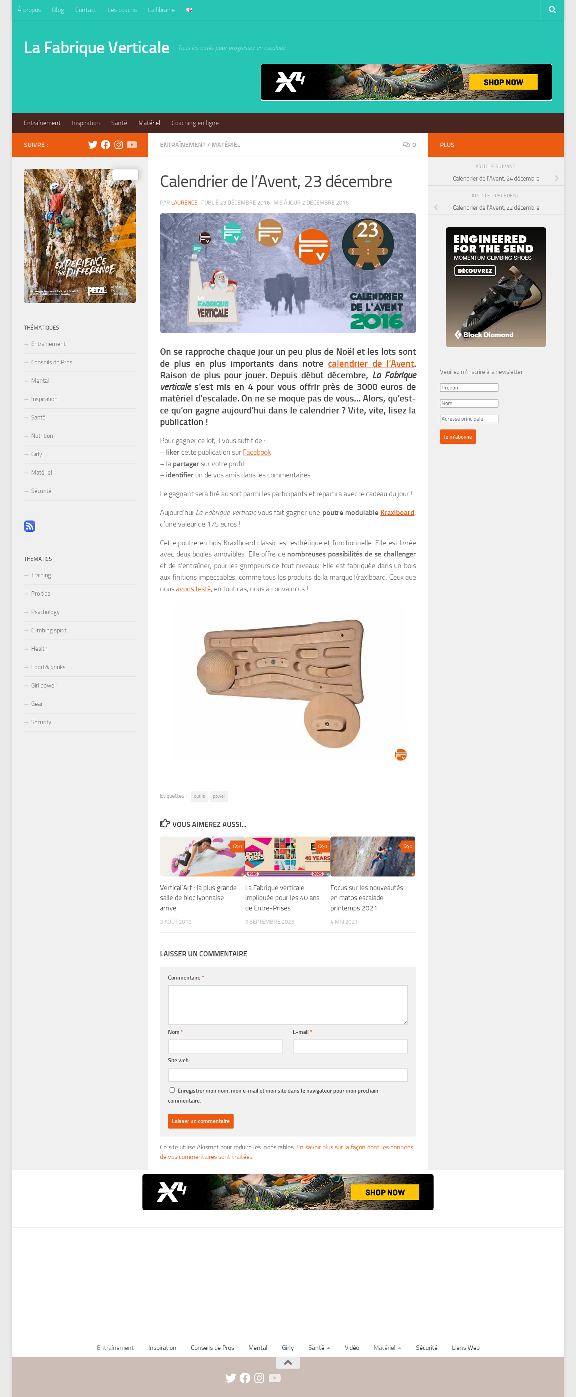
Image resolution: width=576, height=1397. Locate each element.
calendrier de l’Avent (371, 363)
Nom (175, 1032)
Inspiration (86, 123)
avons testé (193, 588)
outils (199, 796)
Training (41, 575)
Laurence (184, 202)
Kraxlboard (397, 512)
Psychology (45, 612)
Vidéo (352, 1347)
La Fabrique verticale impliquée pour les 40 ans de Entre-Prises (282, 898)
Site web (178, 1060)
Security (41, 722)
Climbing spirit (48, 630)
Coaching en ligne (195, 123)
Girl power (43, 685)
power (219, 796)
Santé (119, 123)
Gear (37, 703)
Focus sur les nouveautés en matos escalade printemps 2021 (366, 898)
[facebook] (105, 144)
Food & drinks (48, 667)
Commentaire (186, 977)
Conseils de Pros (51, 362)
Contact (85, 10)
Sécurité (41, 491)
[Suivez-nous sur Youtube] (131, 144)
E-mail (302, 1032)
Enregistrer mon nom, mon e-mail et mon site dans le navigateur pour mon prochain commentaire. (273, 1095)
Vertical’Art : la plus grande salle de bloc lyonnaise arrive (198, 898)
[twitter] (93, 144)
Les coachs (122, 10)
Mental (40, 380)
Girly (36, 454)
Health (39, 648)
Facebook (257, 452)
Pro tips (40, 593)
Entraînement (42, 123)
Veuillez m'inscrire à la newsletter (481, 372)
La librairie (161, 10)
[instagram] (118, 144)
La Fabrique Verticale (97, 48)
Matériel (149, 123)
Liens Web (466, 1347)
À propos (29, 10)
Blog (58, 10)
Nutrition (42, 435)
